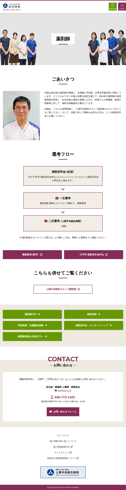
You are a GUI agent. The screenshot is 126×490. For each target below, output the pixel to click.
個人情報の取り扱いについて (63, 441)
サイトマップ (63, 435)
